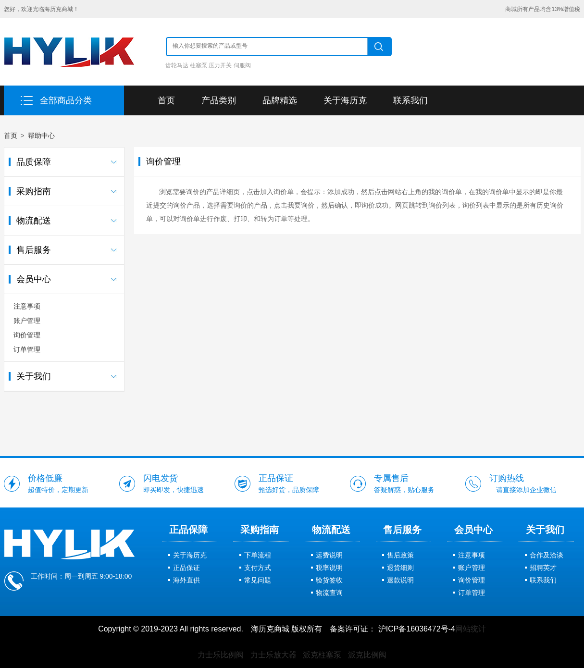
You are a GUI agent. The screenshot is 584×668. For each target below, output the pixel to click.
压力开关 (220, 65)
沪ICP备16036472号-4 (416, 629)
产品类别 (218, 100)
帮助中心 (41, 135)
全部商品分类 (66, 100)
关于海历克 (345, 100)
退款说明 (400, 580)
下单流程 (257, 555)
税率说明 (329, 567)
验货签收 (329, 580)
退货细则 (400, 567)
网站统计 (470, 629)
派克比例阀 (367, 655)
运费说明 (329, 555)
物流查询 (329, 592)
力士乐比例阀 (221, 655)
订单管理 (26, 349)
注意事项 (26, 306)
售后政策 (400, 555)
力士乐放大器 (273, 655)
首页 (166, 100)
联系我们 (410, 100)
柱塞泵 (198, 65)
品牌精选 (279, 100)
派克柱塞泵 (322, 655)
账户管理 (26, 320)
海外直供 (186, 580)
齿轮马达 (176, 65)
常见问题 (257, 580)
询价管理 (26, 335)
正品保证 (186, 567)
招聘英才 (543, 567)
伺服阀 (242, 65)
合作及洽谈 (546, 555)
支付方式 (257, 567)
